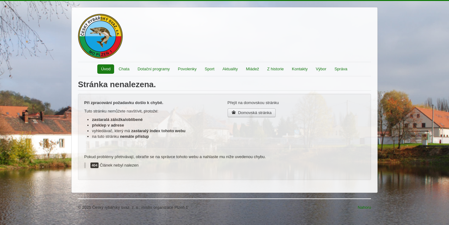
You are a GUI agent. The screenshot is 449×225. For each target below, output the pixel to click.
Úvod (105, 69)
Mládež (252, 69)
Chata (123, 69)
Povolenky (187, 69)
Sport (210, 69)
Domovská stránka (252, 112)
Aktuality (230, 69)
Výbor (321, 69)
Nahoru (364, 207)
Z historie (275, 69)
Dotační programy (154, 69)
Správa (341, 69)
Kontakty (300, 69)
